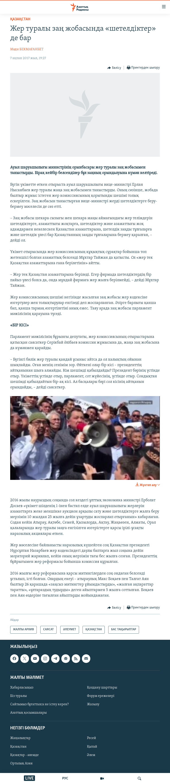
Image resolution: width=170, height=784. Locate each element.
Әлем (91, 755)
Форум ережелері (100, 696)
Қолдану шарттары (102, 687)
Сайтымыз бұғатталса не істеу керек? (39, 704)
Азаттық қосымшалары (28, 713)
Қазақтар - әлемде (24, 755)
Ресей (91, 738)
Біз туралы (18, 696)
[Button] (114, 67)
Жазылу (93, 704)
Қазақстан (18, 746)
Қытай (92, 746)
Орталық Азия (21, 763)
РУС (65, 778)
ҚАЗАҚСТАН (20, 19)
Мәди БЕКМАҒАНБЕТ (26, 49)
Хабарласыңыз (21, 687)
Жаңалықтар (20, 738)
